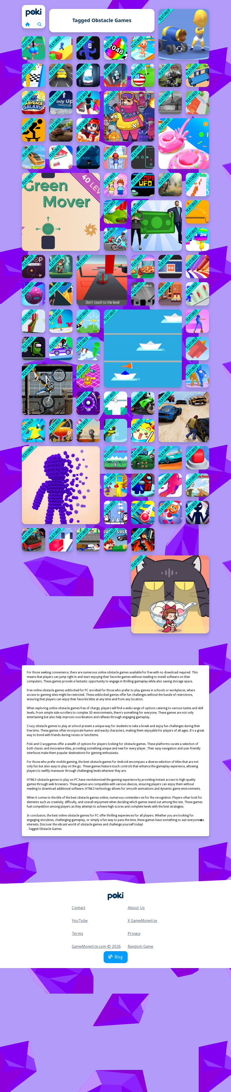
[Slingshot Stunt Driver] (33, 157)
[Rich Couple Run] (156, 225)
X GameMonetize (142, 920)
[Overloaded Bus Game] (197, 75)
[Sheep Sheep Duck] (129, 116)
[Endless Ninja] (88, 157)
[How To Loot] (61, 430)
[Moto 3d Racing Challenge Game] (142, 403)
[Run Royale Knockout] (115, 485)
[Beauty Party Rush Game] (61, 157)
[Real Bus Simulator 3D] (33, 539)
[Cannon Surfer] (183, 34)
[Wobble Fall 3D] (115, 75)
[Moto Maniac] (197, 485)
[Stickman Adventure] (197, 512)
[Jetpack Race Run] (197, 457)
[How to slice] (115, 403)
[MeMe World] (142, 294)
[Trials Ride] (47, 389)
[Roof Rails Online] (115, 157)
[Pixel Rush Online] (61, 485)
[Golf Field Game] (115, 212)
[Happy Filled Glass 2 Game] (142, 430)
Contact (78, 907)
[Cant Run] (61, 266)
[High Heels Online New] (197, 321)
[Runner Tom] (88, 539)
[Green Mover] (61, 212)
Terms (77, 933)
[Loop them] (33, 266)
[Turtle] (115, 430)
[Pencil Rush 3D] (197, 266)
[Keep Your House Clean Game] (170, 294)
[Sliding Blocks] (170, 266)
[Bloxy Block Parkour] (33, 321)
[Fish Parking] (88, 75)
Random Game (140, 946)
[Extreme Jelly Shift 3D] (61, 539)
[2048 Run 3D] (115, 48)
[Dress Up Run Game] (61, 321)
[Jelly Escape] (170, 485)
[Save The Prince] (115, 184)
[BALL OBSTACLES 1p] (102, 280)
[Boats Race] (143, 349)
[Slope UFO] (142, 184)
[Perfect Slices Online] (197, 102)
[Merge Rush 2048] (197, 239)
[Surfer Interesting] (61, 48)
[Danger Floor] (88, 48)
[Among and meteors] (33, 348)
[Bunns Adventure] (115, 457)
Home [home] (33, 12)
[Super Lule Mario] (115, 539)
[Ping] (142, 157)
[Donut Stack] (183, 143)
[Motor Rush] (115, 239)
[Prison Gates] (88, 348)
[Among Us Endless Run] (142, 485)
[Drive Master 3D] (170, 457)
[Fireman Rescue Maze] (88, 130)
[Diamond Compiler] (88, 430)
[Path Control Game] (197, 212)
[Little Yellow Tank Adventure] (88, 376)
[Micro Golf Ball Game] (142, 75)
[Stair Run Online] (170, 512)
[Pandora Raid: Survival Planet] (170, 75)
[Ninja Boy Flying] (142, 457)
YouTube (80, 920)
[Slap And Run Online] (197, 376)
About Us (136, 907)
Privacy (134, 933)
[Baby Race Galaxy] (33, 102)
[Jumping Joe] (88, 321)
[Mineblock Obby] (142, 539)
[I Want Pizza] (142, 266)
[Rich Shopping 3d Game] (88, 102)
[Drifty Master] (61, 75)
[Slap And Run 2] (197, 294)
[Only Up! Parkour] (61, 102)
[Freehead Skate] (33, 130)
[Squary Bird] (197, 348)
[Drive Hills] (61, 348)
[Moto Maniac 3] (170, 184)
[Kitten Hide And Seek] (170, 594)
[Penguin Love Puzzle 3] (115, 512)
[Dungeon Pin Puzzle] (61, 294)
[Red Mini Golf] (88, 403)
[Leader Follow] (197, 184)
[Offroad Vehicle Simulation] (61, 130)
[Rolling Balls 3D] (33, 294)
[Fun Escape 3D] (142, 48)
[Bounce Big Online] (33, 48)
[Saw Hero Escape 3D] (33, 430)
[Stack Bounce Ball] (142, 512)
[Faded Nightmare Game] (170, 102)
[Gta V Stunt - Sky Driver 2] (183, 416)
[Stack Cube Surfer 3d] (33, 75)
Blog (116, 957)
